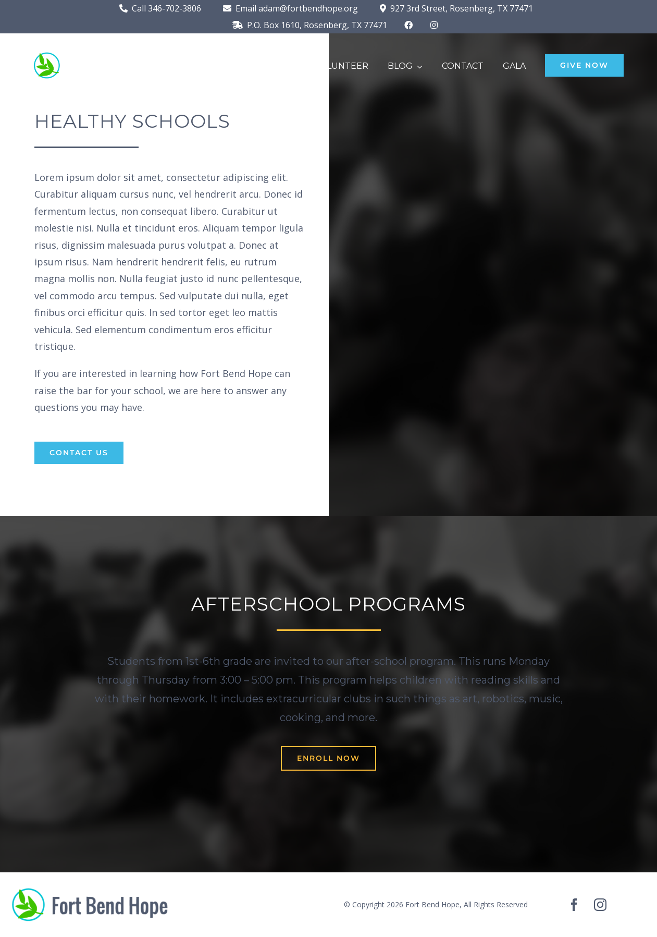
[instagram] (600, 904)
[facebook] (574, 904)
